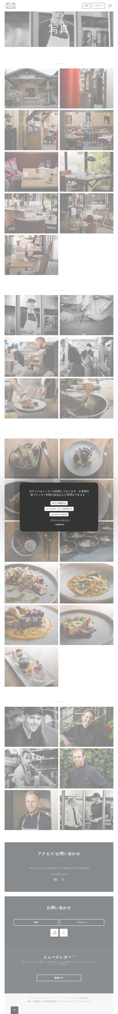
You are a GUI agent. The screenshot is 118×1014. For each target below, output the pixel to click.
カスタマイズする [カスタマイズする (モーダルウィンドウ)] (59, 514)
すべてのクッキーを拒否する (59, 509)
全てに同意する (59, 503)
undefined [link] (59, 524)
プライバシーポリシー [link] (60, 520)
